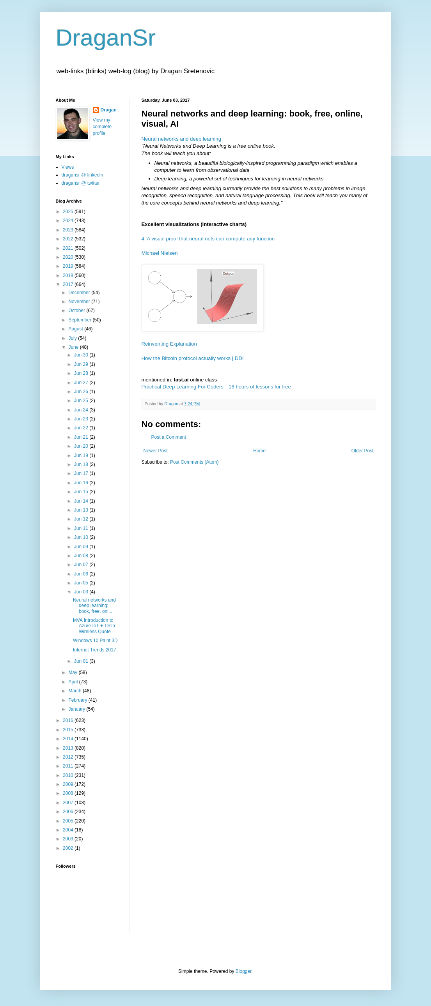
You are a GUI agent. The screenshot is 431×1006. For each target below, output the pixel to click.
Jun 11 (81, 528)
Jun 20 (81, 446)
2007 (68, 802)
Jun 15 (81, 491)
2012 (68, 757)
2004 (68, 830)
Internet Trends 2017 (94, 650)
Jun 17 (81, 473)
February (78, 700)
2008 (68, 793)
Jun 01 (81, 661)
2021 (68, 248)
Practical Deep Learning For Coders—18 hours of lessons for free (216, 387)
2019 (68, 266)
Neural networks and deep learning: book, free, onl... (94, 605)
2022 (68, 239)
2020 (68, 257)
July (73, 338)
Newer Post (156, 451)
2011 (68, 766)
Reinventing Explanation (169, 344)
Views (68, 167)
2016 (68, 720)
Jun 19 (81, 455)
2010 (68, 775)
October (77, 310)
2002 (68, 848)
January (77, 709)
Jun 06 (81, 574)
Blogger (244, 971)
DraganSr (106, 38)
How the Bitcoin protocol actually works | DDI (193, 358)
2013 (68, 748)
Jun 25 (81, 400)
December (79, 292)
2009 (68, 784)
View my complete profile (102, 126)
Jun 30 (81, 355)
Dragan (109, 110)
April (73, 682)
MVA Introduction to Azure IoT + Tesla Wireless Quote (94, 626)
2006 (68, 811)
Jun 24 (81, 410)
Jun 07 (81, 564)
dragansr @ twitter (81, 183)
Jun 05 (81, 583)
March (75, 691)
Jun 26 (81, 391)
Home (259, 451)
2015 (68, 729)
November (79, 301)
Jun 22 (81, 428)
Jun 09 (81, 546)
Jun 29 (81, 364)
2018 (68, 275)
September (80, 320)
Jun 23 (81, 419)
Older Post (362, 451)
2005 (68, 821)
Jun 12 (81, 519)
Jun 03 (81, 592)
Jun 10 (81, 537)
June (74, 347)
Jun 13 (81, 510)
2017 (68, 284)
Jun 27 (81, 382)
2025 (68, 211)
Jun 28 (81, 373)
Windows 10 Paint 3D (95, 640)
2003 (68, 839)
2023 (68, 230)
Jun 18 (81, 464)
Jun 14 (81, 501)
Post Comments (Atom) (194, 462)
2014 (68, 738)
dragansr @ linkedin (82, 175)
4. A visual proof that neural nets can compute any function (208, 239)
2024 (68, 220)
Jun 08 (81, 555)
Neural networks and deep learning (182, 139)
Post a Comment (168, 437)
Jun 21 (81, 437)
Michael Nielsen (160, 253)
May (73, 672)
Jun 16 (81, 482)
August (76, 329)
